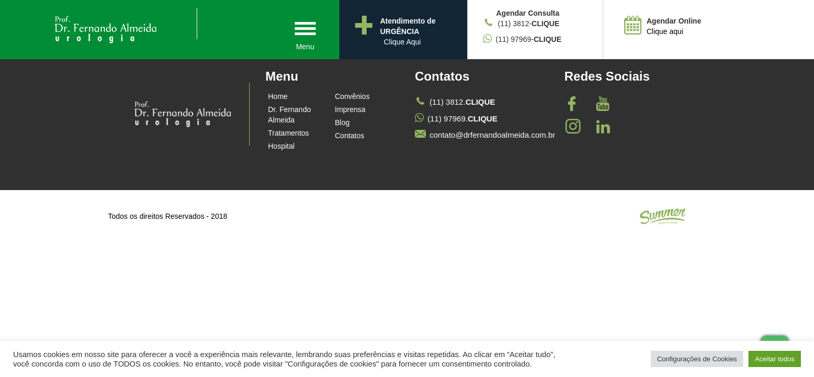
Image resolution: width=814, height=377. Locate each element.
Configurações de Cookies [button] (697, 359)
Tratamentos (288, 133)
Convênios (352, 96)
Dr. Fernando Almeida (289, 114)
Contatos (350, 135)
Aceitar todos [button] (775, 359)
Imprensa (350, 109)
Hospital (281, 146)
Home (277, 96)
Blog (342, 122)
